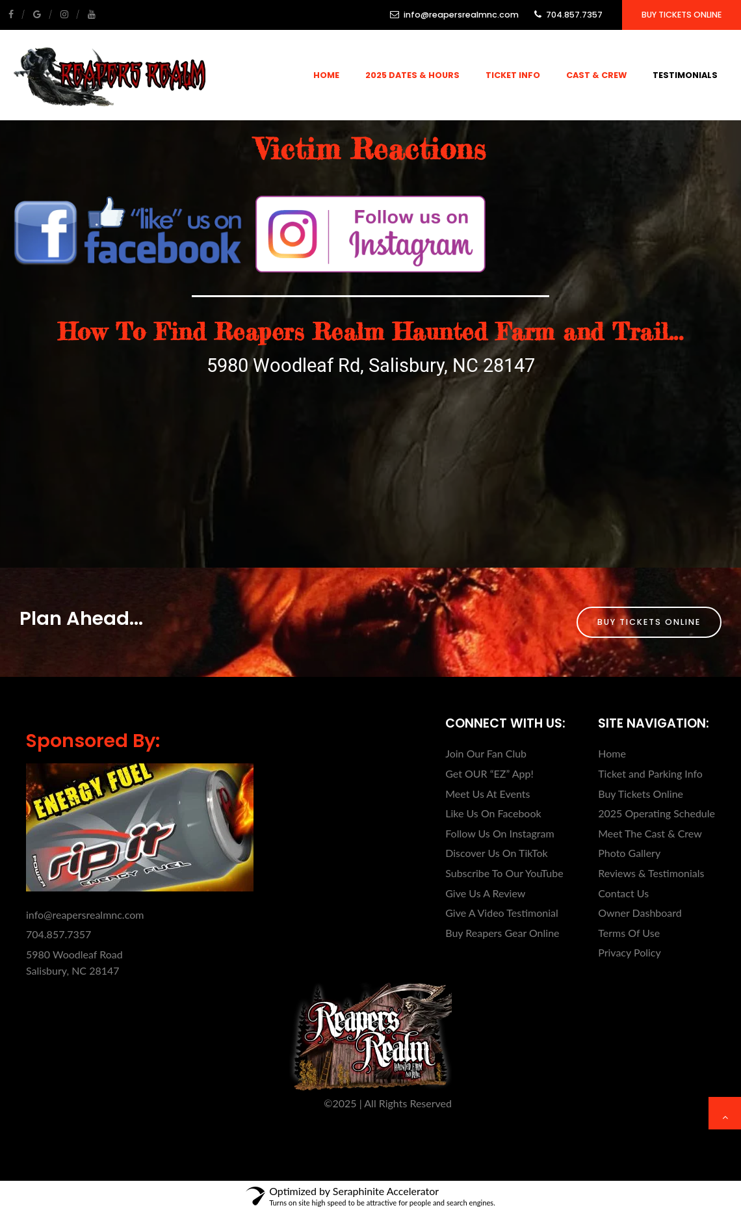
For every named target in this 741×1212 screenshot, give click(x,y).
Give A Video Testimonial (501, 912)
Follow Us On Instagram (499, 833)
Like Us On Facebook (493, 813)
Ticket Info (513, 75)
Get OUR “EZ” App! (489, 773)
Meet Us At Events (487, 793)
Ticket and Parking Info (650, 773)
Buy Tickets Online (682, 14)
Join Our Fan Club (485, 753)
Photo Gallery (629, 853)
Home (326, 75)
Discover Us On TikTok (496, 853)
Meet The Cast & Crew (650, 833)
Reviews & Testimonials (651, 873)
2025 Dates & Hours (412, 75)
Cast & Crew (596, 75)
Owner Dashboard (640, 912)
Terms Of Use (629, 933)
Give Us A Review (485, 893)
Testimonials (685, 75)
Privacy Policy (629, 952)
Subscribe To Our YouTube (504, 873)
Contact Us (623, 893)
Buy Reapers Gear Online (502, 933)
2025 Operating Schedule (656, 813)
